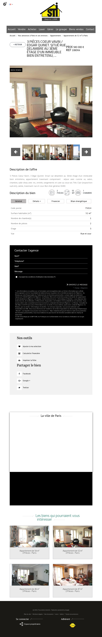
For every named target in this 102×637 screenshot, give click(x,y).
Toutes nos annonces (71, 614)
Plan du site (27, 614)
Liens (56, 614)
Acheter (32, 29)
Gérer (50, 29)
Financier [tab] (56, 201)
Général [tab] (18, 201)
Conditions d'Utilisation (69, 316)
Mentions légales (38, 614)
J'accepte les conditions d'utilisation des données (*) (36, 277)
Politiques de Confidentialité (49, 316)
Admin (62, 614)
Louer (42, 29)
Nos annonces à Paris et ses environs (33, 35)
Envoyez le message (77, 284)
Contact (90, 29)
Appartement (55, 35)
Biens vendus (76, 29)
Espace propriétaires (29, 624)
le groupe (61, 29)
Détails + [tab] (37, 201)
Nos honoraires (48, 614)
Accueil (11, 29)
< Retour (17, 44)
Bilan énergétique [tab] (79, 201)
